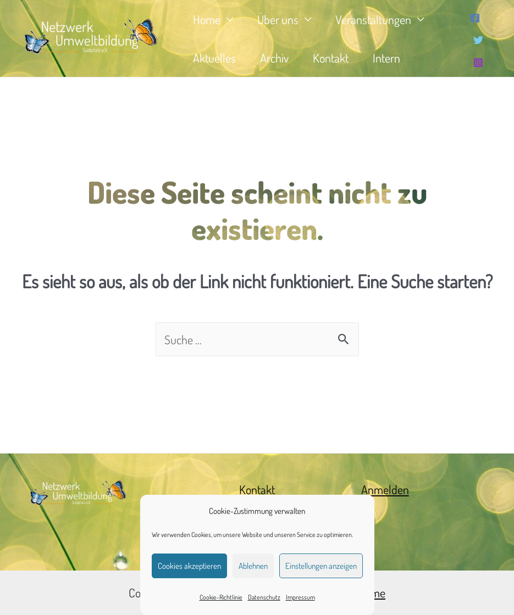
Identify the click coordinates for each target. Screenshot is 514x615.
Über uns (278, 19)
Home (206, 19)
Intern (386, 57)
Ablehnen (253, 566)
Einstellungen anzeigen (321, 566)
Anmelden (385, 489)
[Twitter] (478, 40)
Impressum (300, 597)
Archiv (274, 57)
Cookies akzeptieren (189, 566)
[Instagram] (478, 63)
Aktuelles (214, 57)
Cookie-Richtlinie (221, 597)
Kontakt (331, 57)
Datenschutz (264, 597)
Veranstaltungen (373, 19)
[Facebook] (475, 18)
